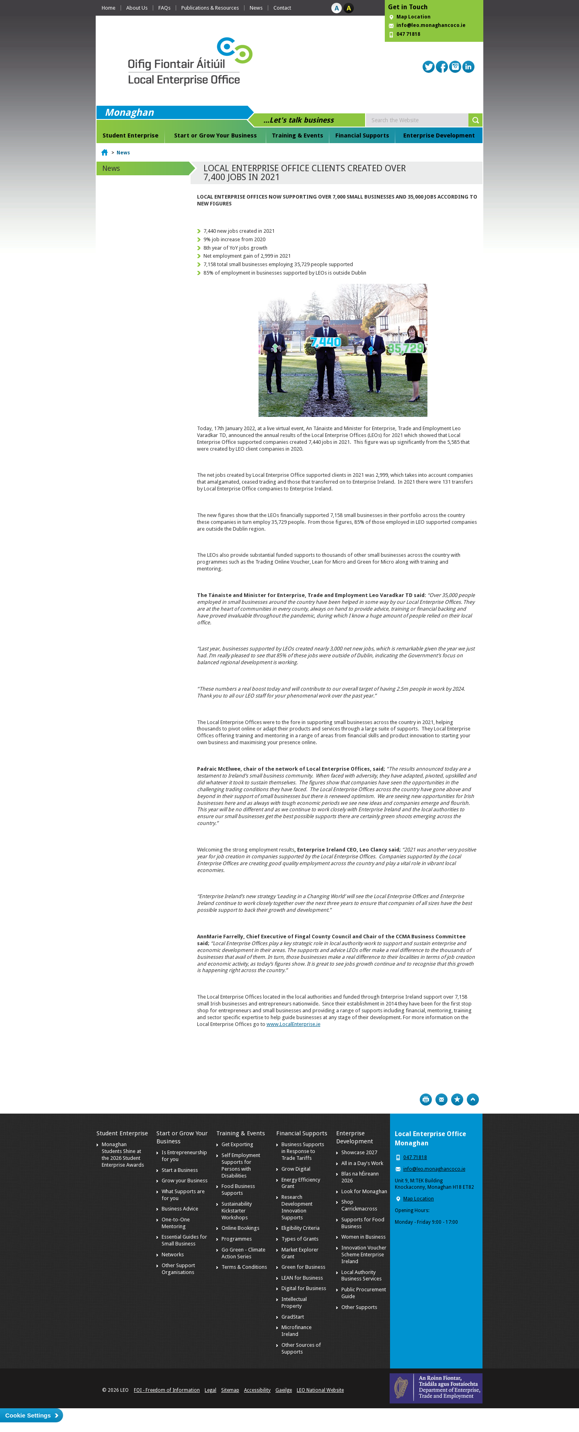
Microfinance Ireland (296, 1330)
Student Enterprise (130, 135)
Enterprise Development (439, 135)
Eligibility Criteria (300, 1228)
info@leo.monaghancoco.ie (431, 25)
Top (473, 1099)
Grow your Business (184, 1181)
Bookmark (457, 1099)
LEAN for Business (302, 1278)
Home (108, 8)
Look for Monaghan (364, 1191)
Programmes (237, 1239)
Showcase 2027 (359, 1152)
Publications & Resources (210, 8)
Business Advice (180, 1209)
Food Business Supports (238, 1189)
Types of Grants (299, 1239)
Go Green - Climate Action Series (243, 1253)
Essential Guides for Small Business (184, 1240)
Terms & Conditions (244, 1267)
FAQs (164, 8)
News (256, 8)
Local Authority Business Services (361, 1275)
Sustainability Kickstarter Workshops (237, 1211)
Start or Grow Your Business (215, 135)
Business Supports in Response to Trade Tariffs (302, 1151)
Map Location (413, 17)
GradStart (292, 1317)
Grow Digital (295, 1169)
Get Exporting (237, 1144)
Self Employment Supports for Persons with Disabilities (241, 1165)
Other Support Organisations (178, 1268)
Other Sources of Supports (301, 1348)
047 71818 (408, 34)
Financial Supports (362, 135)
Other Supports (359, 1307)
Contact (282, 8)
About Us (137, 8)
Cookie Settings (28, 1415)
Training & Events (297, 135)
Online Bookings (240, 1228)
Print (426, 1099)
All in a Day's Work (362, 1163)
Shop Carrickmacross (359, 1205)
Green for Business (303, 1267)
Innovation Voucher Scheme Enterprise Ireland (363, 1254)
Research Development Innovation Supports (296, 1207)
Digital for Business (303, 1288)
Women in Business (363, 1237)
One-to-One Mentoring (176, 1223)
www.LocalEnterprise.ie (293, 1024)
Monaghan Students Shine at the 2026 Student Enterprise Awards (123, 1154)
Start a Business (180, 1170)
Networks (173, 1254)
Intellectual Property (294, 1302)
